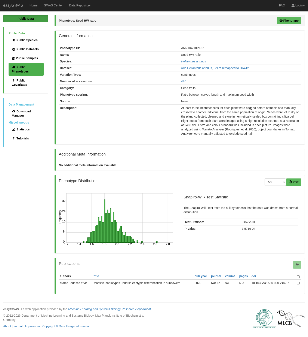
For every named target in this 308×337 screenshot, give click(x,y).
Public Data (26, 18)
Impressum (32, 326)
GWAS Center (53, 5)
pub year (200, 276)
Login (298, 5)
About (7, 326)
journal (216, 276)
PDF (294, 182)
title (96, 276)
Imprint (18, 326)
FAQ (282, 5)
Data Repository (79, 5)
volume (230, 276)
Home (33, 5)
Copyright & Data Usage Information (66, 326)
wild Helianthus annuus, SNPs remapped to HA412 (215, 68)
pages (243, 276)
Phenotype (289, 20)
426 (183, 81)
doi (254, 276)
